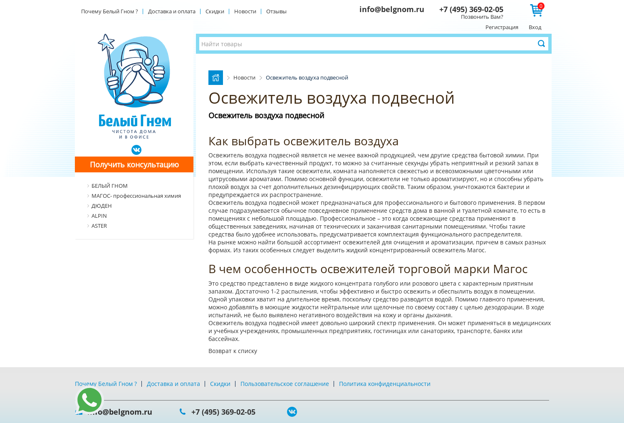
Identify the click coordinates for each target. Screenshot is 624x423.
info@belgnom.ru (391, 9)
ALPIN (99, 215)
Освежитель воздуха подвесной (254, 155)
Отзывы (276, 11)
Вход (535, 27)
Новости (245, 11)
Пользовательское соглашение (284, 384)
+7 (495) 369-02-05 (471, 9)
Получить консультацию (134, 164)
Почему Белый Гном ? (109, 11)
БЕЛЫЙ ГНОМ (110, 185)
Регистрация (501, 27)
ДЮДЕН (102, 205)
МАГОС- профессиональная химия (136, 195)
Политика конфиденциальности (385, 384)
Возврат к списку (232, 351)
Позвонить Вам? (482, 16)
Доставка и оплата (172, 11)
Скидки (215, 11)
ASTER (99, 225)
